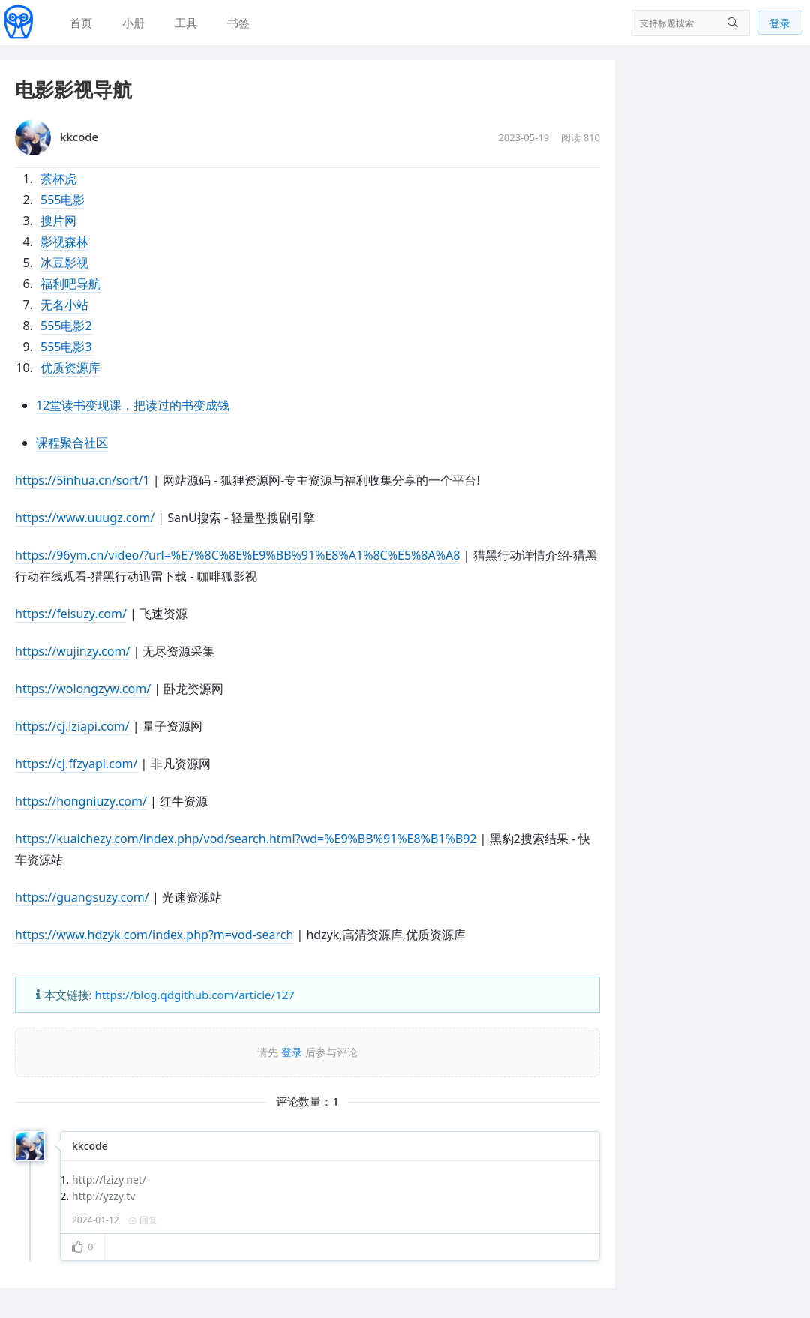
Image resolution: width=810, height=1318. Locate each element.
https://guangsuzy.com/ (82, 897)
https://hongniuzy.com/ (81, 801)
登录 (780, 23)
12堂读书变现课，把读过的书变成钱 (133, 405)
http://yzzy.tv (103, 1196)
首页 (81, 22)
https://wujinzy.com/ (72, 651)
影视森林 (64, 241)
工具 (186, 22)
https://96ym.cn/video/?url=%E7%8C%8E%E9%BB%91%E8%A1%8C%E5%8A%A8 (237, 555)
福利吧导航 (70, 283)
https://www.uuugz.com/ (84, 517)
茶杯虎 (58, 178)
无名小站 (64, 304)
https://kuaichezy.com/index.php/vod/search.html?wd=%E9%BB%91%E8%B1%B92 (245, 838)
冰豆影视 (64, 262)
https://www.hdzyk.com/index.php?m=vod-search (154, 934)
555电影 (62, 199)
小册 (133, 22)
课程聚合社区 (72, 442)
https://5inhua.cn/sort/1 (82, 480)
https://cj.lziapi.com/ (72, 726)
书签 (238, 22)
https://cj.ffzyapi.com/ (76, 763)
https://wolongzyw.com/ (83, 688)
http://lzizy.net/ (109, 1179)
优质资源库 (70, 367)
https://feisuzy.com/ (71, 613)
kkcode (90, 1146)
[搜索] (690, 23)
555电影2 (66, 325)
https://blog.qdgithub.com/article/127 (194, 994)
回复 (143, 1220)
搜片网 (58, 220)
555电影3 (66, 346)
